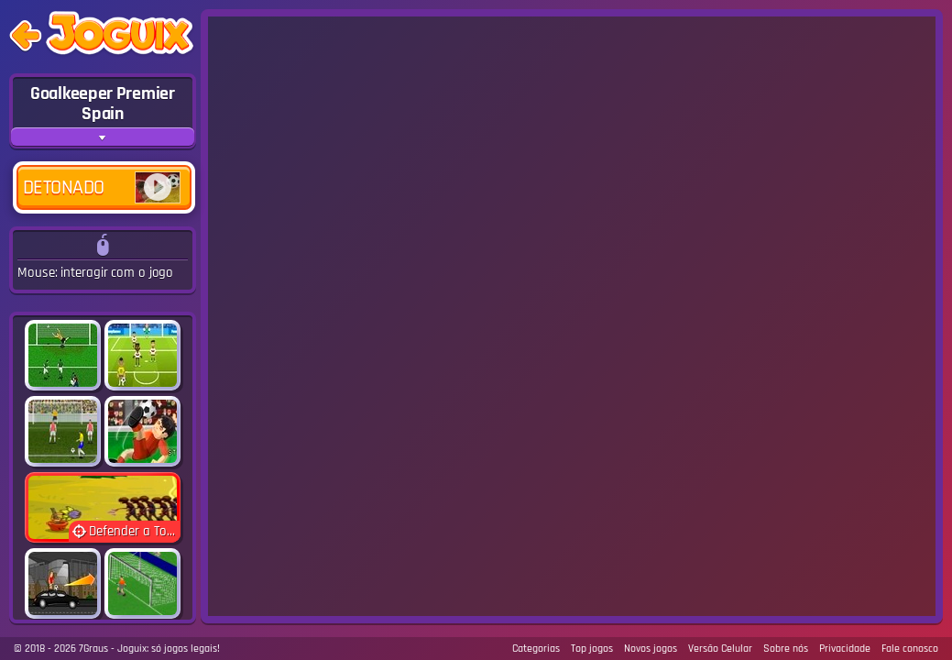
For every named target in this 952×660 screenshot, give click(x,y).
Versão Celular (720, 648)
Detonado (102, 187)
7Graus (93, 648)
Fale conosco (909, 648)
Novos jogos (650, 648)
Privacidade (844, 648)
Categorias (536, 648)
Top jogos (592, 648)
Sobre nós (785, 648)
